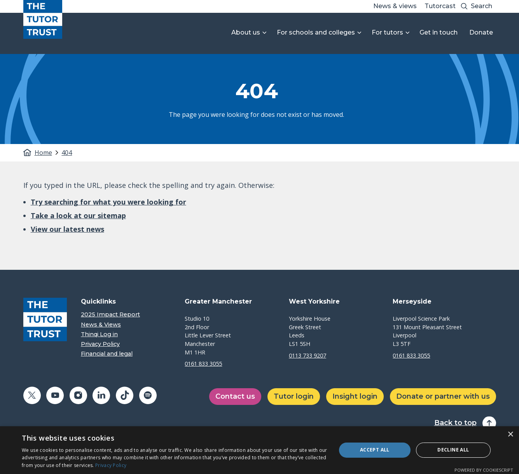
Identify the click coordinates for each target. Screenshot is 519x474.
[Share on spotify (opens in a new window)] (148, 395)
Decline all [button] (453, 449)
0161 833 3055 (203, 363)
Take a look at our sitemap (78, 215)
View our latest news (67, 229)
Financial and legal (107, 354)
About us (245, 32)
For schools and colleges (316, 32)
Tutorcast (440, 6)
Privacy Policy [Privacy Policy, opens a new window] (110, 465)
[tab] (47, 152)
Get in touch (438, 32)
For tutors (387, 32)
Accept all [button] (375, 449)
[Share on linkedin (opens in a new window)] (101, 395)
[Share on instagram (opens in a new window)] (78, 395)
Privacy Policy (100, 344)
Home (43, 152)
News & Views (101, 324)
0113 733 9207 (307, 355)
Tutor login (294, 396)
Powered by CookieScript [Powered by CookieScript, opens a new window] (483, 470)
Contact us (235, 396)
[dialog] (259, 450)
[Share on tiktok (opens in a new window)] (124, 395)
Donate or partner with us (443, 396)
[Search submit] (464, 6)
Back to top (455, 423)
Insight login (354, 396)
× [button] (510, 435)
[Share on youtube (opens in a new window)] (55, 395)
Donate (481, 32)
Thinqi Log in (99, 334)
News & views (395, 6)
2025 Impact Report (110, 314)
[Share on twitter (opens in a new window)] (32, 395)
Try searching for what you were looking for (108, 202)
